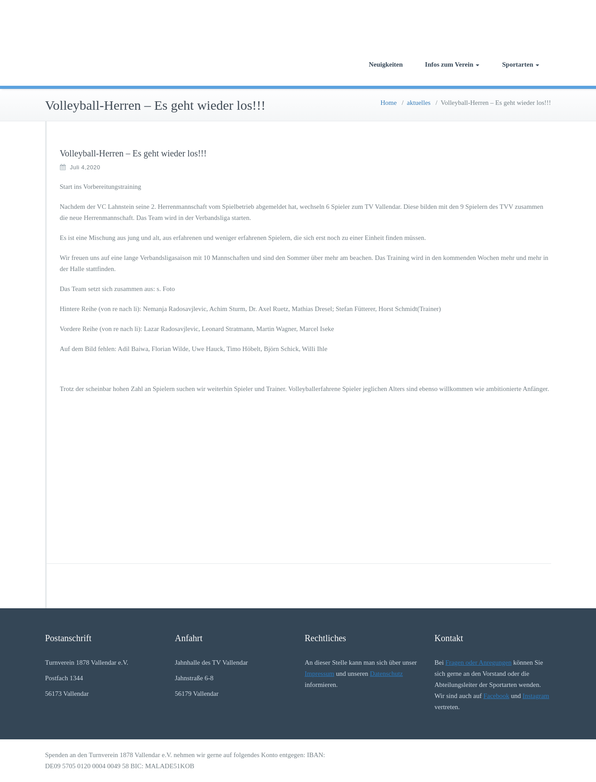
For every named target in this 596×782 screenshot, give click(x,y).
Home (388, 102)
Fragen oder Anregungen (479, 662)
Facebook (496, 695)
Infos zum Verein (452, 64)
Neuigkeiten (386, 64)
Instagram (536, 695)
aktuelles (418, 102)
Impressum (320, 673)
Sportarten (520, 64)
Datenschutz (386, 673)
